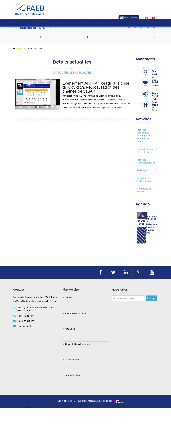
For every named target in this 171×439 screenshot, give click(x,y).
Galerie (147, 37)
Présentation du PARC (57, 37)
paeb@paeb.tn (25, 333)
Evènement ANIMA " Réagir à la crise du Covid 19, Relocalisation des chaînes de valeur (95, 84)
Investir (80, 37)
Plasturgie (142, 170)
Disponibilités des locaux (122, 37)
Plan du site (70, 297)
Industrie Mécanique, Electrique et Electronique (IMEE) (143, 136)
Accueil (34, 37)
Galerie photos (72, 367)
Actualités (96, 37)
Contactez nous (72, 382)
